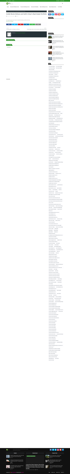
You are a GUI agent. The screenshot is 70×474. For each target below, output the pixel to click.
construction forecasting (52, 131)
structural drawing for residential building (54, 306)
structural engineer (51, 309)
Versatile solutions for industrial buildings (54, 350)
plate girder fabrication (52, 233)
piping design (56, 228)
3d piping (50, 82)
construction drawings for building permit (54, 129)
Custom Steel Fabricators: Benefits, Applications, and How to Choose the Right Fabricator (58, 53)
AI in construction (51, 87)
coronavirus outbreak (58, 152)
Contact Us (62, 472)
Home (7, 0)
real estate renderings (52, 243)
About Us (10, 0)
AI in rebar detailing (57, 87)
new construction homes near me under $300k (55, 225)
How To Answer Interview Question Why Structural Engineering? (55, 201)
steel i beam (50, 295)
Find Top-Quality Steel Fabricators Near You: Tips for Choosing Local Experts (58, 47)
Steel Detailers (60, 282)
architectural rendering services (53, 92)
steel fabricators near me (52, 293)
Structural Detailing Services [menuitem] (25, 6)
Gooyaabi (22, 472)
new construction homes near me (53, 223)
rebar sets (58, 251)
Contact (13, 0)
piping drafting (56, 230)
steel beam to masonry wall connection (54, 275)
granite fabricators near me (52, 186)
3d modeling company (52, 77)
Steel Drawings (59, 290)
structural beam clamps (57, 298)
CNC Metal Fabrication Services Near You (54, 124)
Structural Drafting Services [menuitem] (14, 6)
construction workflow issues (53, 142)
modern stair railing (51, 220)
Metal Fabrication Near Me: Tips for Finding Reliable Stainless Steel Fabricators (58, 41)
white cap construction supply (53, 356)
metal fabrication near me (52, 215)
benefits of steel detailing (52, 110)
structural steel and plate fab (53, 316)
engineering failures (51, 170)
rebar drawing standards (52, 251)
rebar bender (58, 243)
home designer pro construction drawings (54, 194)
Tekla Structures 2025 (52, 343)
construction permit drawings (59, 136)
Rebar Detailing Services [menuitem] (44, 6)
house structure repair (52, 196)
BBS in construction (51, 100)
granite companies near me (52, 184)
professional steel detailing (52, 236)
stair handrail (50, 269)
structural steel (61, 311)
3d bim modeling (51, 74)
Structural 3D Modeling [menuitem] (34, 6)
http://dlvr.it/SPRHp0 (9, 21)
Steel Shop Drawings (51, 296)
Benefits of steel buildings (52, 108)
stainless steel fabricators (59, 264)
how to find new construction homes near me (55, 204)
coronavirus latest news (52, 150)
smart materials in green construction (54, 262)
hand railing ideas (55, 189)
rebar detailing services (59, 249)
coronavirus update (51, 155)
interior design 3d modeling (52, 209)
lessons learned (59, 209)
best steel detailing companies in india (54, 113)
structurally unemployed (52, 342)
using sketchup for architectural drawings (54, 348)
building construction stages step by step (54, 116)
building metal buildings (52, 118)
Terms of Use (53, 472)
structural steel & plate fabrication (53, 314)
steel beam (56, 270)
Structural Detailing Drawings (59, 301)
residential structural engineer (53, 256)
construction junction (60, 134)
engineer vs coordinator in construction (54, 168)
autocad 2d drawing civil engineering (54, 97)
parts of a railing (51, 228)
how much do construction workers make (54, 197)
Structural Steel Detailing (52, 324)
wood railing (56, 358)
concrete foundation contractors (53, 126)
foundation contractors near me (53, 178)
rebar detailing (51, 246)
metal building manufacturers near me (54, 212)
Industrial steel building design (58, 207)
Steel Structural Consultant (11, 16)
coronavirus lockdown (60, 150)
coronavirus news (51, 152)
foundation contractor (52, 176)
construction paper (51, 136)
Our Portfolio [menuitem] (60, 6)
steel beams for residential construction (54, 277)
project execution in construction (53, 238)
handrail (56, 191)
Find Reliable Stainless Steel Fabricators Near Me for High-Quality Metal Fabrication (16, 466)
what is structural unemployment (53, 355)
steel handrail (59, 293)
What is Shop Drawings (52, 353)
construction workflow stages (53, 144)
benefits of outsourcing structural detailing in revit (55, 103)
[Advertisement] (26, 76)
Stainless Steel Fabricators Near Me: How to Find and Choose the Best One (57, 58)
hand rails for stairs (51, 191)
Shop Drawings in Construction (53, 259)
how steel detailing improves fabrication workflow (55, 199)
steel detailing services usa (52, 288)
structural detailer (51, 301)
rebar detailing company (57, 246)
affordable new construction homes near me (55, 84)
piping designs (51, 230)
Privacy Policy (58, 472)
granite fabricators (60, 184)
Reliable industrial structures (53, 254)
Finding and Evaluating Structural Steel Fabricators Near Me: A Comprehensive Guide (16, 461)
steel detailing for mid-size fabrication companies (55, 285)
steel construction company (52, 282)
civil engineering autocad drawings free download (55, 121)
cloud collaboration (51, 123)
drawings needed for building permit (54, 165)
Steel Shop (54, 295)
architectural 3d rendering (52, 90)
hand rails (60, 189)
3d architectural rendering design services (54, 71)
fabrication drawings (51, 173)
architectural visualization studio (53, 95)
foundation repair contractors (53, 183)
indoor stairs (50, 207)
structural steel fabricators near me (54, 332)
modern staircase (57, 220)
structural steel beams (52, 319)
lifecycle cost (50, 210)
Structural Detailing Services (52, 303)
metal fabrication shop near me (53, 217)
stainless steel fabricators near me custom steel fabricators (55, 267)
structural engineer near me (59, 309)
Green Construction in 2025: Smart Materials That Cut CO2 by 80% (58, 37)
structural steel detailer (52, 322)
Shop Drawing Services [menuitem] (52, 6)
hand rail (50, 189)
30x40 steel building (51, 69)
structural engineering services (53, 311)
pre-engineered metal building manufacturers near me (56, 235)
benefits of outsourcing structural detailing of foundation (55, 105)
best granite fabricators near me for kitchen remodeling (55, 112)
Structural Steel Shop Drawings (53, 335)
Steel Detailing (51, 283)
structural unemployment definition (53, 340)
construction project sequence (53, 139)
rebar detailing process (52, 249)
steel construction (58, 280)
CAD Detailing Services (60, 118)
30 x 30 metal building (52, 66)
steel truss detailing (58, 296)
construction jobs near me (52, 134)
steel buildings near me (52, 280)
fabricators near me (58, 173)
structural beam (51, 298)
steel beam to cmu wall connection (53, 272)
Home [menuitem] (8, 6)
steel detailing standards (52, 290)
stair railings (55, 269)
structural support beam (52, 337)
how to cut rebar (51, 202)
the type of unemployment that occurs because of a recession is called (56, 345)
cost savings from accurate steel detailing (54, 157)
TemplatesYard (14, 472)
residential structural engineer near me (54, 257)
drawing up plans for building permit (54, 163)
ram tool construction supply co (53, 241)
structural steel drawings (52, 327)
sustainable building (59, 342)
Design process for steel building (53, 160)
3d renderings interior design (56, 82)
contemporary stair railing (52, 147)
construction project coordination (53, 137)
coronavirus (58, 147)
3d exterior (55, 74)
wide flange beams (51, 358)
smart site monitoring (51, 264)
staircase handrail (51, 270)
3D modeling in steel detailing (53, 79)
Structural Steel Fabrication (52, 329)
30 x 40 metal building (59, 66)
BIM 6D (61, 113)
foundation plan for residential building (54, 181)
